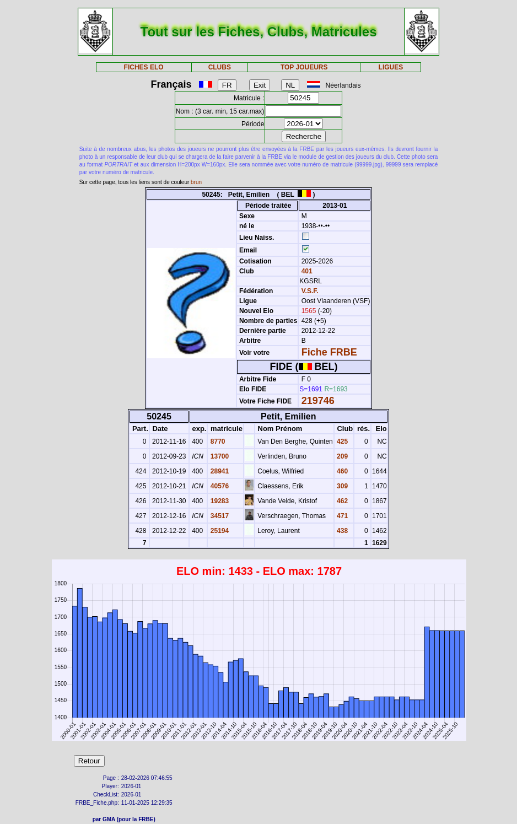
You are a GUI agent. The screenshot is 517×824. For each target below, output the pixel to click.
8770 (216, 441)
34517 (218, 516)
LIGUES (391, 67)
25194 (218, 531)
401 (305, 271)
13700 (218, 456)
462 (341, 501)
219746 (318, 400)
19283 (218, 501)
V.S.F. (310, 291)
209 (341, 456)
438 (341, 531)
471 (341, 516)
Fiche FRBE (329, 352)
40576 (218, 486)
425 (341, 441)
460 (341, 471)
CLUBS (219, 67)
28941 (218, 471)
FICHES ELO (144, 67)
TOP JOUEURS (304, 67)
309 (341, 486)
